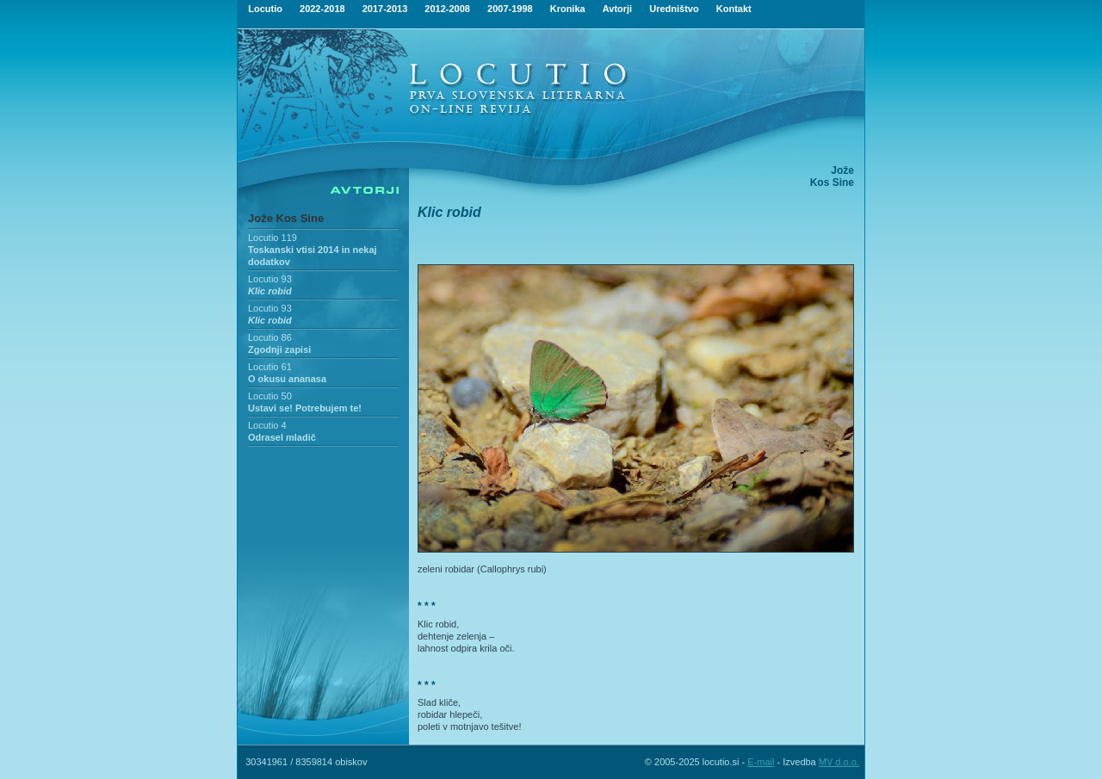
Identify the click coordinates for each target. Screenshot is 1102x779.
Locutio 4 (267, 425)
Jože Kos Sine (286, 218)
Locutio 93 (270, 279)
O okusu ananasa (287, 379)
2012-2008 (447, 8)
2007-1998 (510, 8)
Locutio (265, 8)
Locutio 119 (272, 237)
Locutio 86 (270, 337)
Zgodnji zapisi (279, 349)
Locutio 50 (270, 396)
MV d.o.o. (839, 762)
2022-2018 (322, 8)
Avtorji (617, 8)
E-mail (760, 762)
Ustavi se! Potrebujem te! (305, 408)
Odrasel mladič (282, 437)
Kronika (567, 8)
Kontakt (734, 8)
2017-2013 (385, 8)
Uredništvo (673, 8)
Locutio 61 (270, 367)
